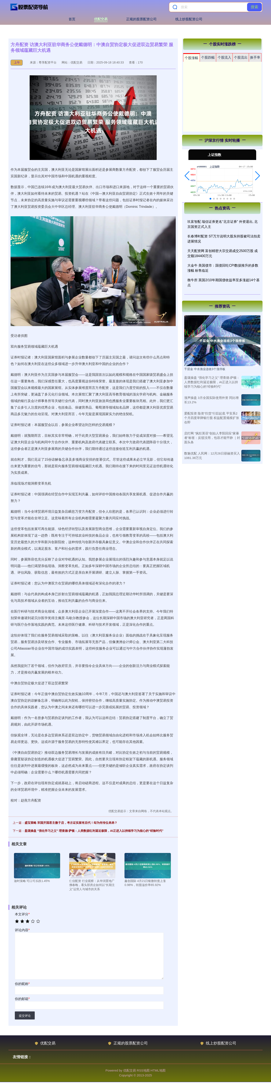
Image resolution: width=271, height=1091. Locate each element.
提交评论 (25, 1015)
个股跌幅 (208, 57)
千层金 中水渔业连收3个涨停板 (204, 369)
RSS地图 (143, 1070)
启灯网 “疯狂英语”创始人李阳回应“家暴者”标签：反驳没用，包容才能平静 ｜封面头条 (212, 437)
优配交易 (101, 19)
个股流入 (224, 57)
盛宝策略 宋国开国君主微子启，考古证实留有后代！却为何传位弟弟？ (71, 822)
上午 (17, 62)
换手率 (255, 57)
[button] (187, 175)
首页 (72, 19)
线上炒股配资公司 (188, 19)
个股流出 (240, 57)
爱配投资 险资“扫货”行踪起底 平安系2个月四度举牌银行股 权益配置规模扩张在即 (211, 418)
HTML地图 (158, 1070)
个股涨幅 (191, 58)
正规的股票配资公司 (141, 19)
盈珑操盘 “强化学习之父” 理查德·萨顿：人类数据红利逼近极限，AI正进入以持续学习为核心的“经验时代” (94, 830)
